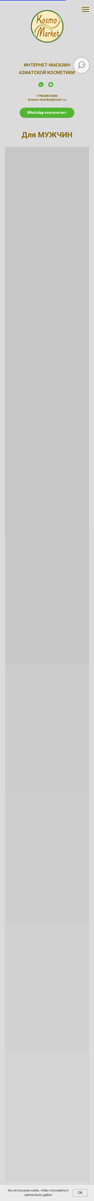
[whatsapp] (41, 86)
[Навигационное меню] (85, 9)
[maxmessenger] (51, 86)
